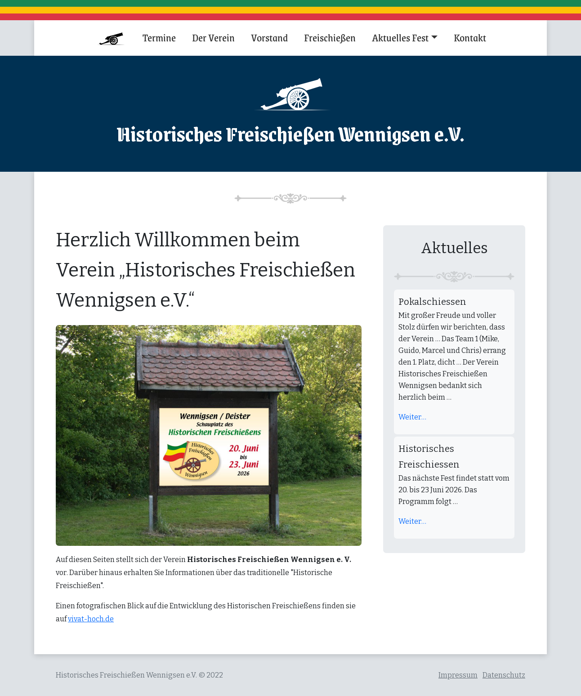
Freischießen (330, 37)
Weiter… (412, 417)
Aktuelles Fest (400, 37)
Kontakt (470, 37)
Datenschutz (504, 675)
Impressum (458, 675)
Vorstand (269, 37)
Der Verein (213, 37)
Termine (159, 37)
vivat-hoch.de (91, 619)
